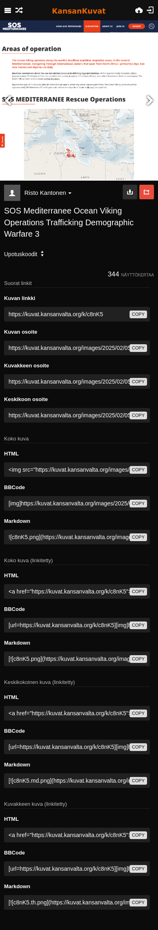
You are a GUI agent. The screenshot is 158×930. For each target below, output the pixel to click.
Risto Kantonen (47, 192)
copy (138, 314)
